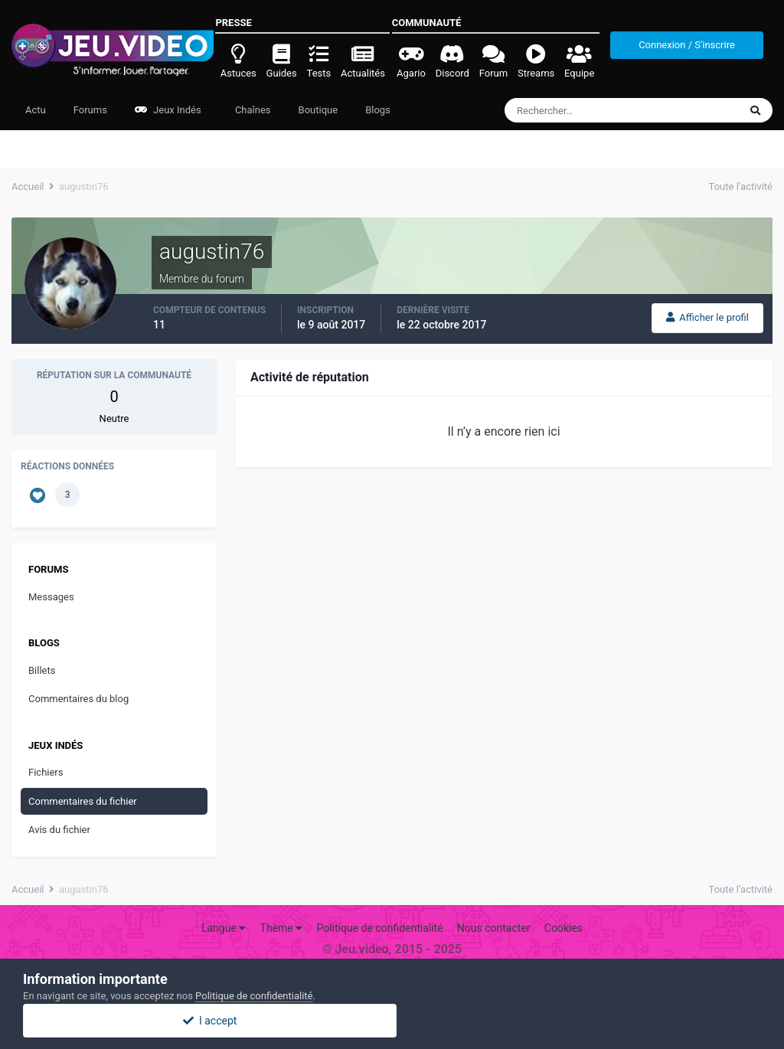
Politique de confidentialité (379, 928)
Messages (51, 597)
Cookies (563, 928)
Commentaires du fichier (82, 801)
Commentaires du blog (78, 698)
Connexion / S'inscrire (687, 45)
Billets (41, 670)
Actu (35, 110)
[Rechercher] (580, 110)
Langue (223, 928)
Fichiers (45, 772)
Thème (281, 928)
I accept (392, 1021)
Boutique (318, 110)
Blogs (377, 110)
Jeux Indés (168, 110)
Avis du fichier (59, 829)
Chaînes (252, 110)
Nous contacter (494, 928)
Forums (90, 110)
